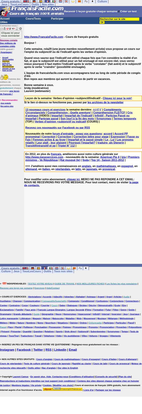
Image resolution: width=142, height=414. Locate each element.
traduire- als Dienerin (111, 142)
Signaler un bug (8, 69)
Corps (25, 305)
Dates (62, 305)
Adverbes (69, 296)
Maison (46, 318)
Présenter (16, 331)
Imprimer (5, 61)
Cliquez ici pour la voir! (117, 98)
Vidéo (59, 336)
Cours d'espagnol (91, 359)
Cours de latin (100, 363)
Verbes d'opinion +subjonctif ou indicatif (60, 121)
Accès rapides (8, 59)
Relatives (49, 331)
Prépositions (135, 327)
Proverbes (121, 327)
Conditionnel (87, 301)
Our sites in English (68, 368)
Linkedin (60, 349)
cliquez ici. (73, 179)
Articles (118, 296)
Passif (131, 323)
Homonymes (69, 314)
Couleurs (34, 305)
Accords (47, 296)
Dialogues (72, 305)
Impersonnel (84, 314)
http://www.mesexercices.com (44, 157)
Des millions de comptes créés (8, 43)
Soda (85, 160)
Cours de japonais (61, 363)
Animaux (91, 296)
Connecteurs (132, 301)
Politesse (28, 327)
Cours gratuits (10, 268)
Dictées (83, 305)
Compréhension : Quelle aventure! (69, 112)
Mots (79, 318)
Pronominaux (80, 327)
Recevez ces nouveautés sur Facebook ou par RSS (57, 127)
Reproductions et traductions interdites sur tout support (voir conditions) (37, 381)
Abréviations (34, 296)
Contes (3, 305)
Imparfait (57, 115)
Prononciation (107, 327)
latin (78, 169)
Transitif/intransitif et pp (40, 145)
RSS (48, 349)
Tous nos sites (63, 271)
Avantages (6, 52)
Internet (106, 314)
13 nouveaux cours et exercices (45, 109)
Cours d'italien (109, 359)
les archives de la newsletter (106, 102)
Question (38, 331)
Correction (49, 136)
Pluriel (18, 327)
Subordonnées (98, 331)
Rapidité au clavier (81, 363)
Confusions (102, 301)
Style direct (70, 331)
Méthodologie (127, 318)
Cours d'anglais (44, 359)
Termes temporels (125, 118)
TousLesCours (19, 4)
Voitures (93, 336)
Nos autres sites (6, 106)
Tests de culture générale (37, 363)
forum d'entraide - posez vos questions (77, 133)
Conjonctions (117, 301)
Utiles (3, 22)
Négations (63, 323)
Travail (38, 336)
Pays (10, 327)
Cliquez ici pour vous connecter (10, 34)
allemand (31, 169)
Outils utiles (34, 368)
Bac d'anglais (49, 368)
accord (108, 133)
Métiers (4, 323)
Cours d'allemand (128, 359)
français (56, 154)
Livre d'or (6, 63)
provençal (108, 169)
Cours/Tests (33, 18)
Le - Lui (110, 139)
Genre (123, 309)
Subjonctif (83, 331)
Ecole (117, 305)
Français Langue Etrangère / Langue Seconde (60, 309)
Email (73, 349)
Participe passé (48, 118)
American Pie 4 (109, 157)
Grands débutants (22, 314)
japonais (91, 169)
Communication (32, 301)
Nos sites (48, 4)
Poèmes (67, 327)
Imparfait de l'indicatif (78, 115)
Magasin (36, 318)
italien (46, 169)
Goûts (131, 309)
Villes (84, 336)
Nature (20, 323)
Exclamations (7, 309)
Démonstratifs (105, 305)
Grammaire (5, 314)
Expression (118, 136)
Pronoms (93, 327)
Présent (5, 331)
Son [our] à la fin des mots (77, 118)
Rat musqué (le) (70, 160)
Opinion (74, 323)
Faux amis (30, 309)
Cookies (47, 385)
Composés (73, 301)
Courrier (45, 305)
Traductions (27, 336)
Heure (58, 314)
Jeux (4, 4)
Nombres (30, 323)
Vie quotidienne (72, 336)
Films (88, 309)
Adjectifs (57, 296)
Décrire (92, 305)
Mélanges (113, 318)
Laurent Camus (20, 376)
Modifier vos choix (62, 385)
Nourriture (50, 323)
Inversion (116, 314)
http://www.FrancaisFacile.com (43, 36)
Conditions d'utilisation (82, 376)
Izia (124, 157)
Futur (108, 309)
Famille (19, 309)
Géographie (47, 314)
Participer (57, 18)
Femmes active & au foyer (49, 139)
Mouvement (90, 318)
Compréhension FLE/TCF (109, 112)
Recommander (8, 67)
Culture (6, 271)
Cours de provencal (119, 363)
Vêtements (115, 336)
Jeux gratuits (5, 103)
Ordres (83, 323)
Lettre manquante (9, 318)
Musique (101, 318)
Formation (98, 309)
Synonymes (103, 118)
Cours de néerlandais (11, 363)
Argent (101, 296)
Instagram (7, 349)
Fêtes (116, 309)
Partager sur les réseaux (108, 390)
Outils (35, 4)
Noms (40, 323)
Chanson (17, 301)
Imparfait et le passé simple (85, 139)
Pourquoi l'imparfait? (82, 142)
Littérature (25, 318)
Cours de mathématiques (67, 359)
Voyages (103, 336)
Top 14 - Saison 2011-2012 (107, 160)
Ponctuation (41, 327)
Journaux (135, 314)
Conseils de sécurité (106, 376)
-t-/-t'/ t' (97, 109)
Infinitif (96, 314)
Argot (109, 296)
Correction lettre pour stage (91, 136)
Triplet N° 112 (66, 145)
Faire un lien (7, 70)
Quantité (27, 331)
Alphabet (80, 296)
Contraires (14, 305)
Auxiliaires (5, 301)
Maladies (70, 318)
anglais (86, 166)
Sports (59, 331)
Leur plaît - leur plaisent (51, 142)
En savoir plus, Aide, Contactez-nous (49, 376)
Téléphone (48, 336)
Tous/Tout (14, 336)
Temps (124, 331)
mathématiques (106, 166)
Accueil (5, 18)
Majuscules (58, 318)
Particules (121, 323)
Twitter (38, 349)
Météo (12, 323)
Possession (55, 327)
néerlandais (62, 169)
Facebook (24, 349)
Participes (109, 323)
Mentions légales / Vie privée (26, 385)
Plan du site (7, 65)
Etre (124, 305)
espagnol (127, 166)
